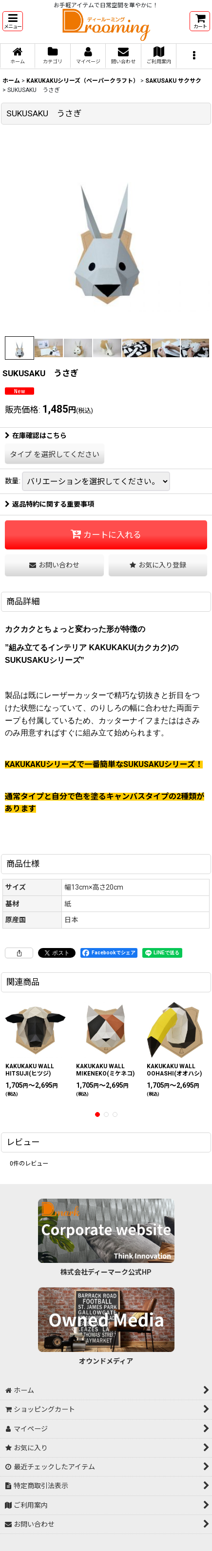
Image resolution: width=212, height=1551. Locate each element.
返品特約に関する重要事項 (49, 504)
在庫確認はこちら (36, 435)
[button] (12, 21)
